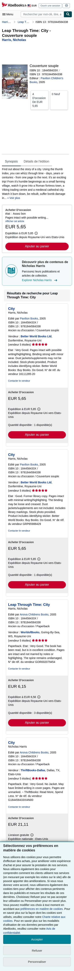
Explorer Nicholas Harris (40, 280)
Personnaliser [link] (37, 961)
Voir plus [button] (14, 198)
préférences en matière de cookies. (42, 908)
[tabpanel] (35, 183)
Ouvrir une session (50, 5)
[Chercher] (68, 14)
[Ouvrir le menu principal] (8, 14)
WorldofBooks (30, 632)
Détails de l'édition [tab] (36, 161)
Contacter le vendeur (19, 380)
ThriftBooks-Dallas (33, 770)
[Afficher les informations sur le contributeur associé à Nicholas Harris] (14, 40)
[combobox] (42, 14)
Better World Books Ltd (36, 336)
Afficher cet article (14, 221)
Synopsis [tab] (11, 161)
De (39, 99)
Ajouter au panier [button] (37, 246)
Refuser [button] (37, 950)
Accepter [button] (37, 939)
